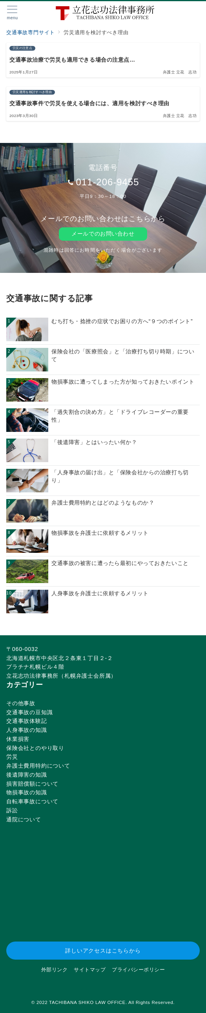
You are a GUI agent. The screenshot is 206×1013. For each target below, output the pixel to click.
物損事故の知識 (26, 792)
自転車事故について (32, 801)
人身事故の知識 (26, 730)
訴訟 (12, 810)
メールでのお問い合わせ (102, 233)
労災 (12, 756)
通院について (23, 819)
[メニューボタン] (12, 13)
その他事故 (20, 703)
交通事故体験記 (26, 721)
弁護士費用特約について (38, 765)
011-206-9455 (107, 182)
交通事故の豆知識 (29, 712)
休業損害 (17, 739)
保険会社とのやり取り (35, 748)
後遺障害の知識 (26, 775)
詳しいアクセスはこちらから (102, 950)
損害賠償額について (32, 784)
